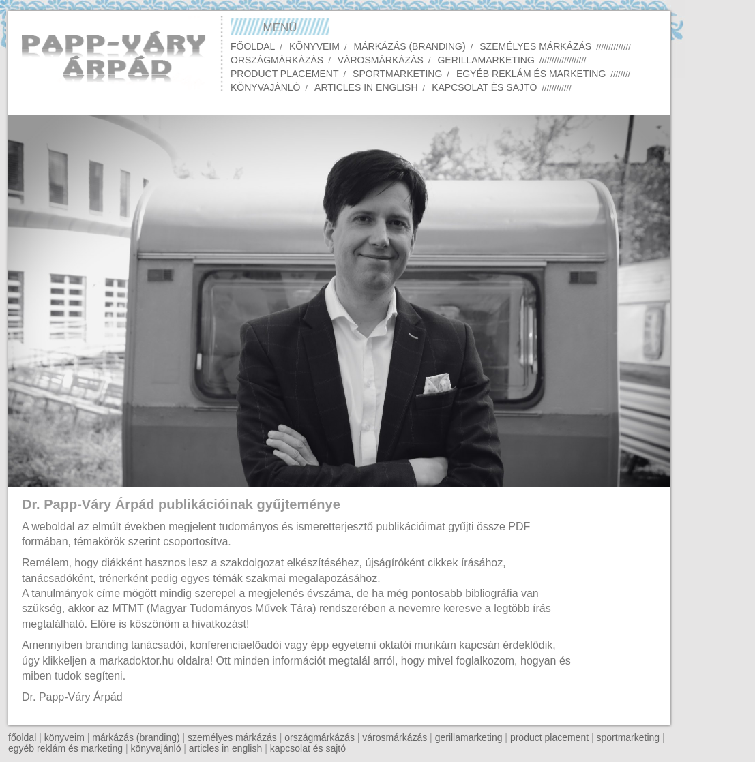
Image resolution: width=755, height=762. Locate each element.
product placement (549, 737)
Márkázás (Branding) (410, 46)
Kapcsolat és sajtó (484, 87)
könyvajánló (156, 748)
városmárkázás (394, 737)
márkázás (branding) (135, 737)
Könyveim (314, 46)
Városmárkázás (381, 60)
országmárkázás (319, 737)
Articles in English (365, 87)
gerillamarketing (469, 737)
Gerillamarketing (485, 60)
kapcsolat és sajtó (308, 748)
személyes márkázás (232, 737)
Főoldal (253, 46)
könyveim (64, 737)
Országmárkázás (277, 60)
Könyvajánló (265, 87)
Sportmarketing (397, 73)
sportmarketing (628, 737)
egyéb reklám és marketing (65, 748)
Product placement (284, 73)
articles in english (225, 748)
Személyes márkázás (535, 46)
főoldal (22, 737)
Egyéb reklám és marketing (531, 73)
